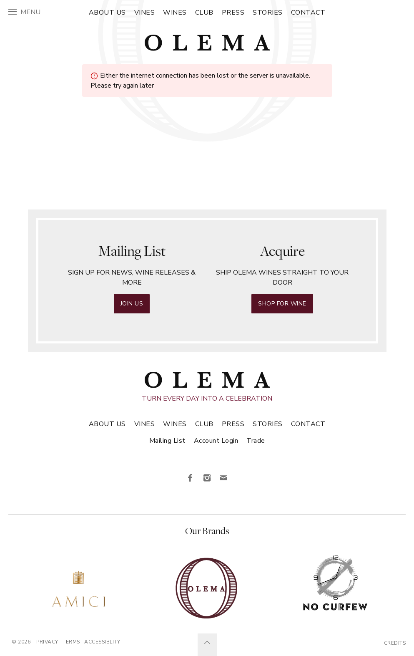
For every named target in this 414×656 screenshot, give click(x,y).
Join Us (131, 304)
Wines (175, 12)
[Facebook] (190, 478)
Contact (308, 12)
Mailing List (167, 440)
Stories (268, 12)
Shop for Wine (282, 304)
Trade (255, 440)
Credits (395, 643)
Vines (144, 12)
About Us (107, 12)
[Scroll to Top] (207, 644)
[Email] (224, 478)
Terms (71, 641)
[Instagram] (207, 478)
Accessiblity (102, 641)
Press (233, 12)
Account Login (216, 440)
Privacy (47, 641)
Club (204, 12)
